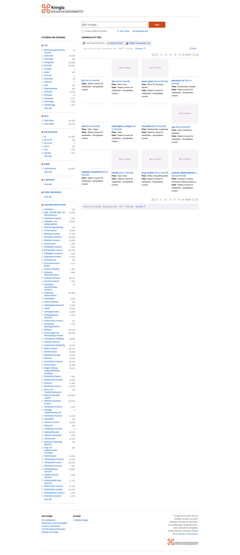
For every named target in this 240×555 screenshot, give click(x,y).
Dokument (48, 56)
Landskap (49, 180)
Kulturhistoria (50, 168)
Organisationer (50, 88)
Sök (157, 25)
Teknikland (49, 419)
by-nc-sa (48, 143)
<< (153, 55)
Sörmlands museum (53, 416)
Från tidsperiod (52, 192)
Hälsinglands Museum (54, 305)
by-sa (46, 146)
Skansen (48, 383)
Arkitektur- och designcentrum (50, 222)
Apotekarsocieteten (52, 218)
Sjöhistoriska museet (53, 380)
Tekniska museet (51, 422)
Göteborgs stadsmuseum (50, 294)
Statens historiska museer (52, 396)
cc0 (45, 149)
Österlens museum (52, 496)
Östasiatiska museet (53, 489)
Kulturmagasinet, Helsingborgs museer (53, 334)
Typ (46, 46)
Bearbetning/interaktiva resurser (54, 51)
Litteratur (48, 82)
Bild (46, 116)
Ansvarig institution (55, 205)
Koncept (48, 75)
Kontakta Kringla (80, 520)
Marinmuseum (50, 352)
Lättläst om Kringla (50, 532)
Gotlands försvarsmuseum (51, 273)
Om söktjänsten (49, 520)
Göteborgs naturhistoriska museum (50, 287)
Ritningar (48, 95)
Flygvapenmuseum (52, 256)
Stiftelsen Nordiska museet (52, 402)
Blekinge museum (52, 234)
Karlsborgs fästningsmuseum (52, 325)
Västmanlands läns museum (52, 481)
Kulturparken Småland (54, 339)
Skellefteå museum (52, 386)
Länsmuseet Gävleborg (54, 345)
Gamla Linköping (51, 269)
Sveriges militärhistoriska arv (52, 411)
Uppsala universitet (52, 435)
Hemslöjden (49, 298)
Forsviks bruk (50, 260)
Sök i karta (124, 31)
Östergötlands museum (54, 493)
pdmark (47, 153)
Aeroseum (48, 209)
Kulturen (48, 330)
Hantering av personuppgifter (55, 523)
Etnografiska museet (53, 250)
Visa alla (48, 108)
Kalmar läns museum (53, 321)
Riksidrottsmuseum (52, 376)
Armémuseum (50, 230)
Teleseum (48, 425)
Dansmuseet (49, 243)
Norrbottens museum (53, 361)
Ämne (47, 164)
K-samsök (180, 534)
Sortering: (129, 49)
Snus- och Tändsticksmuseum (53, 390)
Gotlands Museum (52, 278)
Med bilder (49, 120)
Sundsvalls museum (53, 407)
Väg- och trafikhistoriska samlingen (50, 450)
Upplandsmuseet (51, 432)
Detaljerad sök (141, 31)
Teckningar (49, 101)
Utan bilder (49, 124)
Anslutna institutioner (51, 526)
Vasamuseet (49, 438)
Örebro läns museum (53, 486)
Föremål (48, 65)
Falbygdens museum (53, 253)
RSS (194, 49)
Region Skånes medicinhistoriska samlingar (52, 370)
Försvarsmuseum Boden (52, 264)
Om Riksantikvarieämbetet (53, 529)
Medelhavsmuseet (52, 355)
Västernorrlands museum (51, 476)
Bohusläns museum (53, 237)
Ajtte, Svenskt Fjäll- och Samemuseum (54, 213)
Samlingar (48, 98)
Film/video (48, 59)
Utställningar (49, 105)
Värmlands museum (53, 466)
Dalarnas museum (52, 240)
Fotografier (49, 62)
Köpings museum (52, 342)
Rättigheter (50, 132)
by (45, 136)
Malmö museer (50, 348)
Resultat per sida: (109, 49)
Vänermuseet (50, 456)
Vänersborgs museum (54, 459)
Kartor (47, 72)
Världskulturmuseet (52, 462)
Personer (48, 92)
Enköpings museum (53, 247)
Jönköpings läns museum (51, 316)
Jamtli (46, 308)
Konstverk (48, 79)
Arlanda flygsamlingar (54, 227)
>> (197, 55)
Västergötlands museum (51, 470)
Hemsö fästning (51, 302)
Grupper (48, 69)
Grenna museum (51, 281)
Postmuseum (50, 365)
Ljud (46, 85)
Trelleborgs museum (53, 429)
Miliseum (48, 358)
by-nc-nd (48, 140)
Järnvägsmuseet (51, 312)
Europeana (193, 534)
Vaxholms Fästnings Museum (53, 443)
